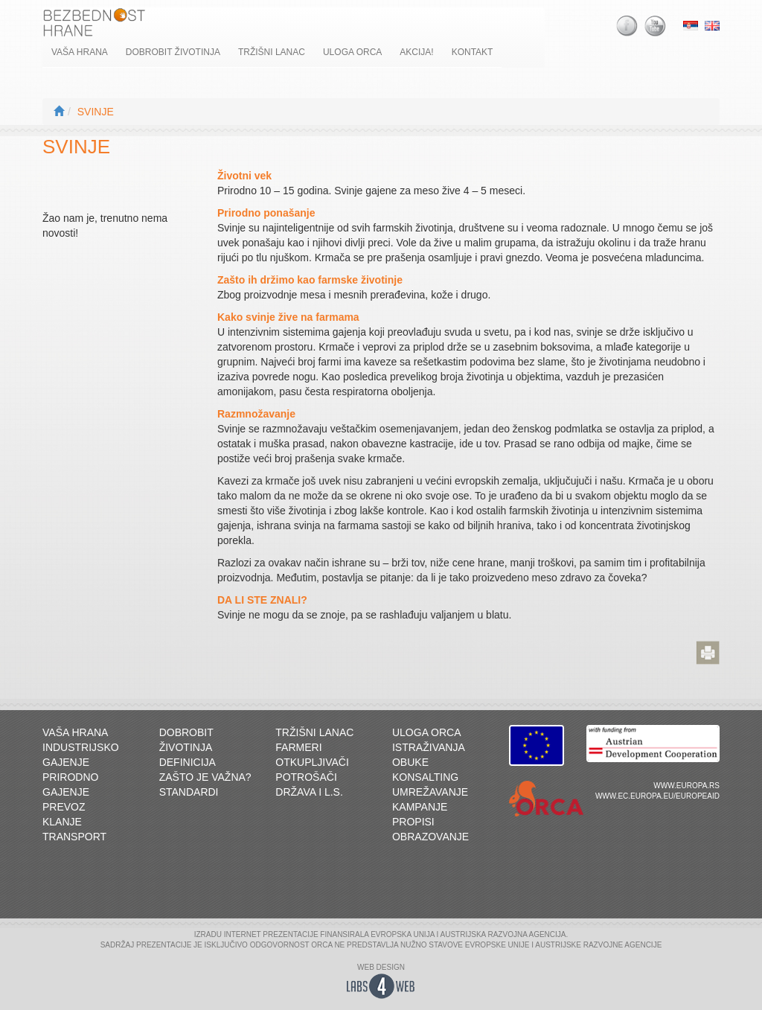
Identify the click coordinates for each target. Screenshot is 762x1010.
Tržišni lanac (271, 52)
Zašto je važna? (205, 777)
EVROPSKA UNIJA (403, 934)
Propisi (413, 822)
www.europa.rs (686, 786)
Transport (74, 837)
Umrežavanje (430, 792)
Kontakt (472, 52)
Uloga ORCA (352, 52)
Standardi (189, 792)
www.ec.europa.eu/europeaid (657, 796)
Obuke (410, 762)
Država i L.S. (309, 792)
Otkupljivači (312, 762)
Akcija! (416, 52)
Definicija (187, 762)
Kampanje (419, 807)
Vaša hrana (79, 52)
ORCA (321, 945)
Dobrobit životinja (173, 52)
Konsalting (425, 777)
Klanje (62, 822)
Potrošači (305, 777)
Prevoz (64, 807)
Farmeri (298, 747)
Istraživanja (428, 747)
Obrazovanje (430, 837)
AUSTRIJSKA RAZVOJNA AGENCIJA (503, 934)
